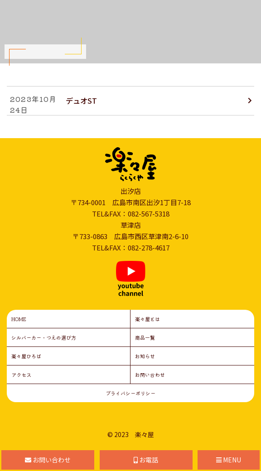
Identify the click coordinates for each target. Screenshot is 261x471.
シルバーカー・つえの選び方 (43, 337)
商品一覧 (145, 337)
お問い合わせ (150, 374)
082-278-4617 (148, 247)
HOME (18, 318)
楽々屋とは (147, 318)
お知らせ (145, 356)
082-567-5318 (148, 213)
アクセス (21, 374)
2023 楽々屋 (134, 434)
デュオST (81, 100)
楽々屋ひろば (26, 356)
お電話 (146, 459)
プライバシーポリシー (130, 393)
